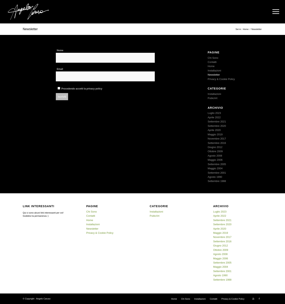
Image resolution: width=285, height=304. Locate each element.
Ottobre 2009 (215, 151)
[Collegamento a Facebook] (259, 299)
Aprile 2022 (214, 117)
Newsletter (30, 29)
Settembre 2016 (217, 142)
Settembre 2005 (217, 164)
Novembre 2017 (217, 138)
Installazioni (214, 70)
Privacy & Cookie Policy (221, 79)
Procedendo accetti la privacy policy (81, 88)
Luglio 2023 (214, 113)
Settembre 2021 (217, 121)
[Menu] (274, 11)
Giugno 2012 (215, 147)
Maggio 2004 (215, 168)
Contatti (212, 62)
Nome (60, 50)
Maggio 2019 (215, 134)
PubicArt (212, 98)
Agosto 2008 (215, 155)
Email (60, 69)
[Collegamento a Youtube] (253, 299)
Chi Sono (213, 57)
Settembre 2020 (217, 125)
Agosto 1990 (215, 176)
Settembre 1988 (217, 181)
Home (211, 66)
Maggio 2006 (215, 159)
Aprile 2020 (214, 130)
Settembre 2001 (217, 172)
